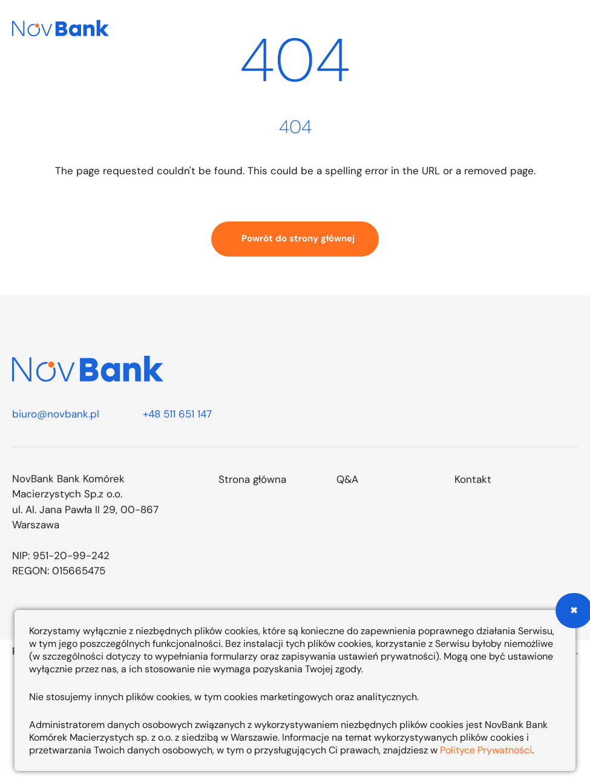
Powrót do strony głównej (298, 238)
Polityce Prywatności (486, 750)
